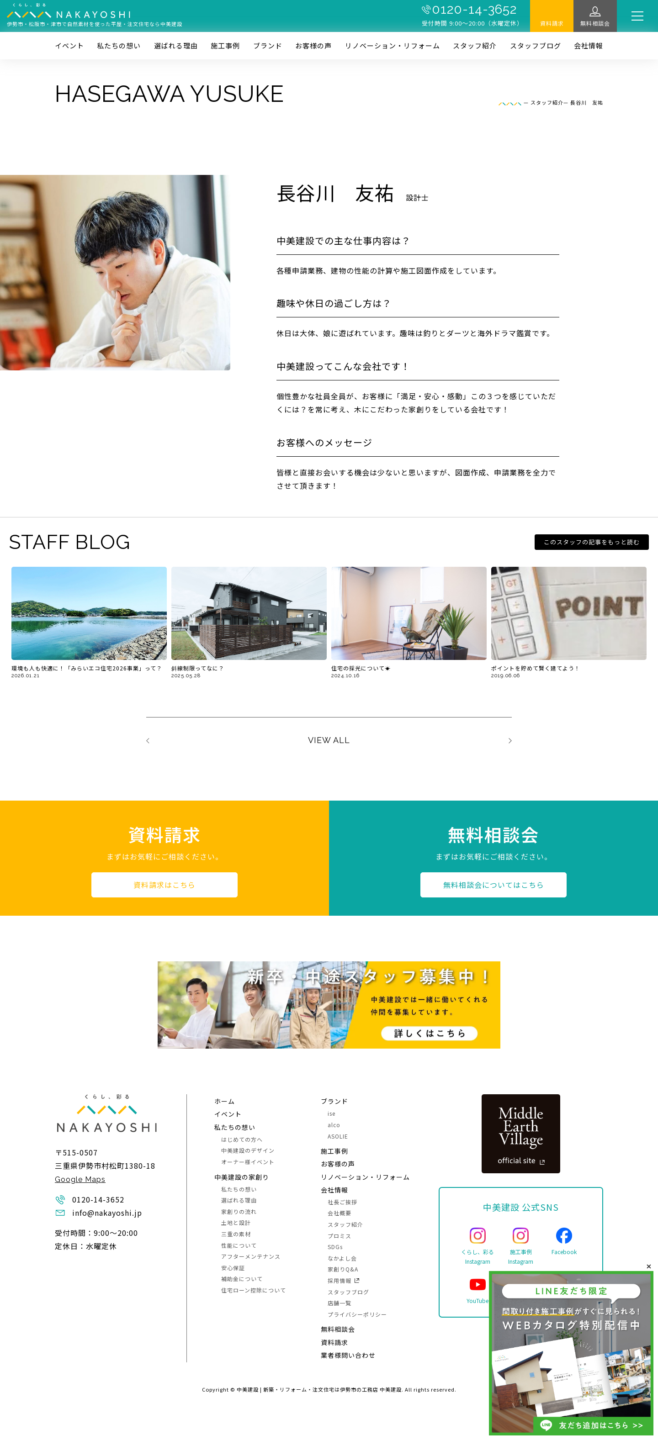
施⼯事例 (225, 45)
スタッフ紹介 (475, 45)
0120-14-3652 (474, 9)
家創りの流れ (239, 1211)
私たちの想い (119, 45)
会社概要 (339, 1213)
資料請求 (552, 23)
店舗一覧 (339, 1303)
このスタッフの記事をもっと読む (592, 542)
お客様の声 (313, 45)
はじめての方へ (242, 1139)
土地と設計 (236, 1222)
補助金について (242, 1278)
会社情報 (588, 45)
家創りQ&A (343, 1269)
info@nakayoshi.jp (107, 1212)
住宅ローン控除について (253, 1290)
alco (334, 1125)
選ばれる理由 (176, 45)
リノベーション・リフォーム (392, 45)
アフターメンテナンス (251, 1256)
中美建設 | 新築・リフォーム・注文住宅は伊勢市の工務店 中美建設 (319, 1389)
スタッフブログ (535, 45)
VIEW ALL (329, 740)
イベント (69, 45)
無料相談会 (595, 23)
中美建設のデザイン (248, 1150)
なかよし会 (342, 1258)
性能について (239, 1245)
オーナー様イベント (248, 1162)
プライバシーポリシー (357, 1314)
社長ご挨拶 (342, 1202)
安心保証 (233, 1267)
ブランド (267, 45)
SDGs (335, 1246)
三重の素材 (236, 1234)
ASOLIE (338, 1136)
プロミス (339, 1236)
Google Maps (80, 1179)
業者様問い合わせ (348, 1355)
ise (331, 1113)
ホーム (224, 1101)
